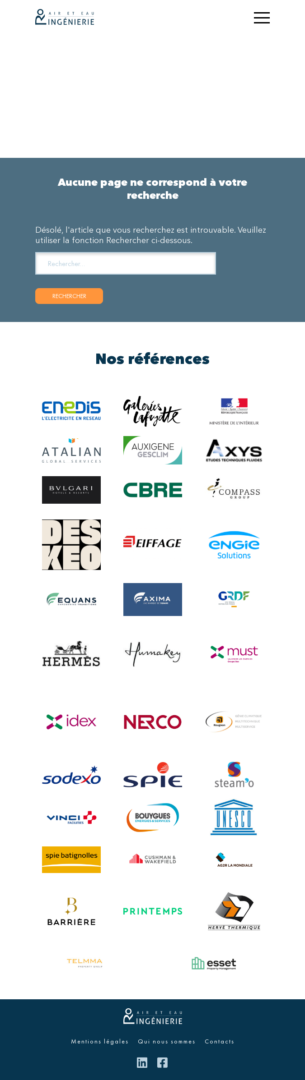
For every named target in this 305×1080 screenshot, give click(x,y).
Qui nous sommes (167, 1041)
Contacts (220, 1041)
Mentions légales (100, 1041)
